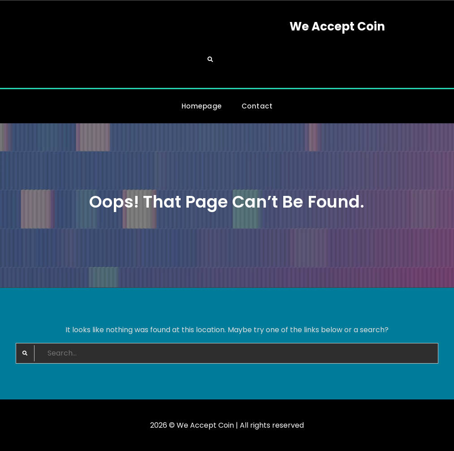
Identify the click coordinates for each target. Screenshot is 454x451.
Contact (257, 106)
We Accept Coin (337, 26)
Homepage (202, 106)
